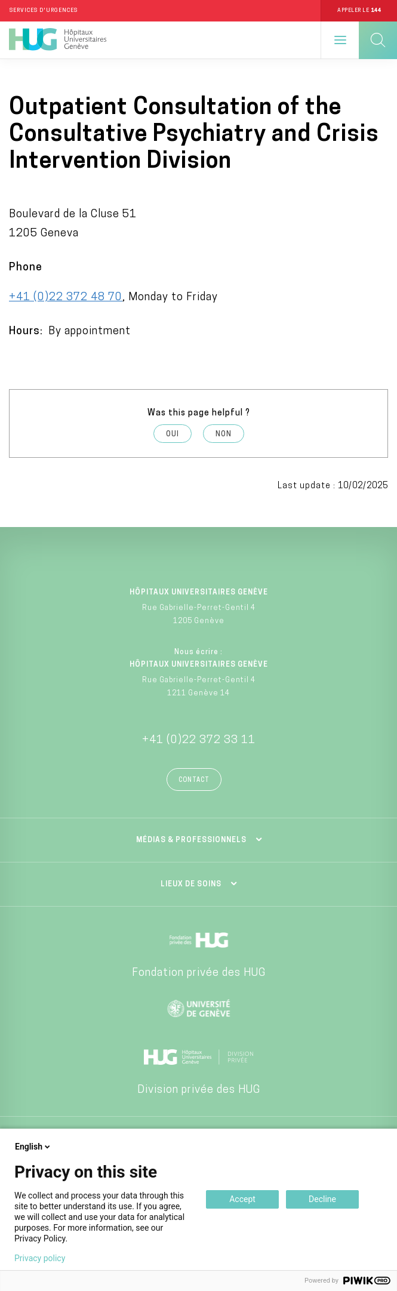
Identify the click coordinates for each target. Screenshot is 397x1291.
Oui (172, 434)
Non (224, 434)
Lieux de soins (191, 884)
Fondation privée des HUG (199, 973)
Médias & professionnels (191, 840)
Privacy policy (39, 1258)
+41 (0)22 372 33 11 (199, 740)
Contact (194, 780)
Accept (242, 1199)
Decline (322, 1199)
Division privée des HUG (198, 1090)
